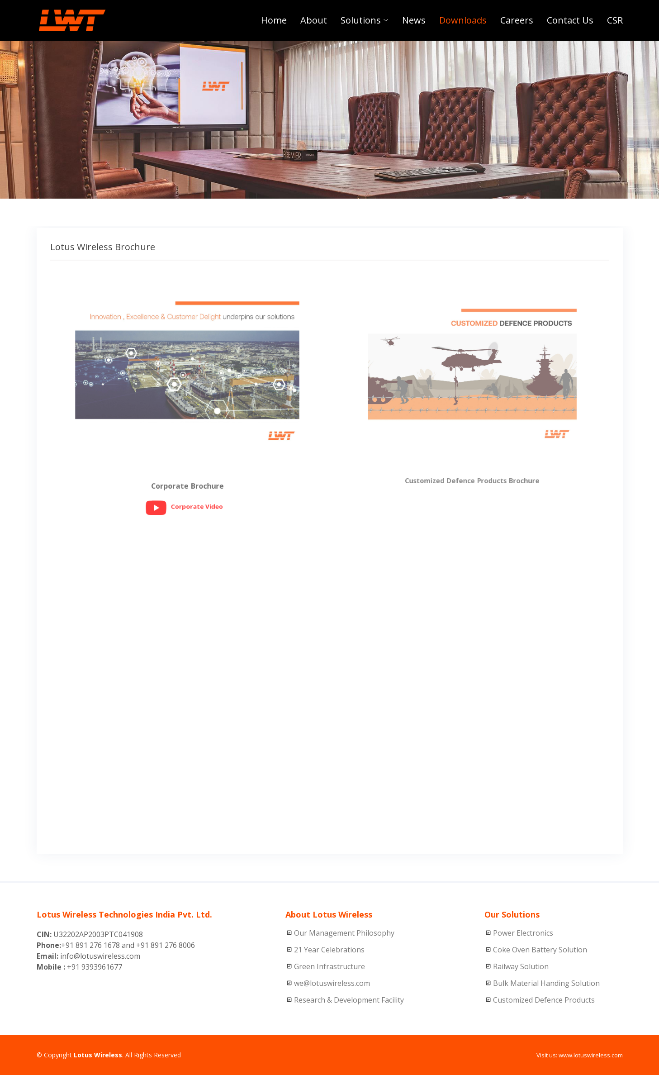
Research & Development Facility (349, 1000)
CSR (615, 20)
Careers (516, 20)
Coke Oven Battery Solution (540, 949)
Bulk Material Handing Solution (546, 983)
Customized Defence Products (544, 1000)
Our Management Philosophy (344, 933)
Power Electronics (523, 933)
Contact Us (570, 20)
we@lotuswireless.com (332, 983)
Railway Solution (521, 966)
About (313, 20)
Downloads (463, 20)
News (414, 20)
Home (274, 20)
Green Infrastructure (329, 966)
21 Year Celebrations (329, 949)
